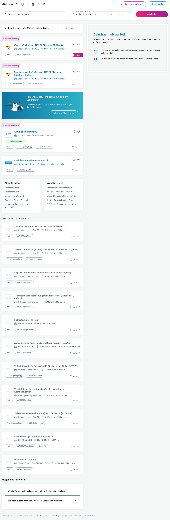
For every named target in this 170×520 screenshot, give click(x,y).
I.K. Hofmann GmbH (26, 164)
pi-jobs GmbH (24, 135)
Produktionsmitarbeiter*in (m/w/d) (31, 160)
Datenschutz (44, 516)
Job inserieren (16, 516)
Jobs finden (152, 14)
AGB (36, 516)
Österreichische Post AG (28, 49)
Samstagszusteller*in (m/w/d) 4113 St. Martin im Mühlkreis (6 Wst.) (37, 73)
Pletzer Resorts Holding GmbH (60, 200)
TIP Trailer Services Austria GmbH (62, 204)
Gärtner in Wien (12, 192)
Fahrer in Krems (12, 188)
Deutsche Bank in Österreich (17, 200)
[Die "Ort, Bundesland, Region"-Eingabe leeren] (111, 14)
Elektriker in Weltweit (14, 196)
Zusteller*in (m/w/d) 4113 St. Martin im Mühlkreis (38, 45)
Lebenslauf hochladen (63, 113)
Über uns (5, 516)
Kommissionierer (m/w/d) (26, 131)
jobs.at (61, 516)
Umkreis (120, 14)
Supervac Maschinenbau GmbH (61, 192)
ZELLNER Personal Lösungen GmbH (63, 196)
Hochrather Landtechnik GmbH (61, 188)
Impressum (28, 516)
